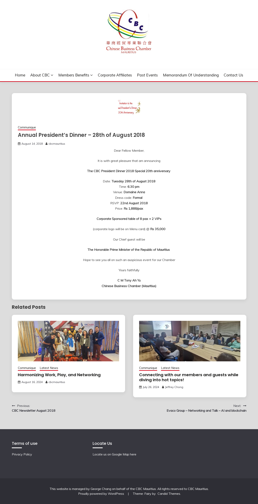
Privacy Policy (22, 454)
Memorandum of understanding (191, 75)
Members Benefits (73, 75)
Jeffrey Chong (174, 387)
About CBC (40, 75)
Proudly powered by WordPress (101, 494)
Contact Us (233, 75)
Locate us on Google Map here (114, 454)
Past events (147, 75)
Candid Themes (169, 494)
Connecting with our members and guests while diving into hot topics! (188, 377)
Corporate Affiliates (115, 75)
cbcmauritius (57, 143)
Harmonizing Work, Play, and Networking (59, 375)
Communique (27, 127)
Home (20, 75)
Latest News (49, 368)
